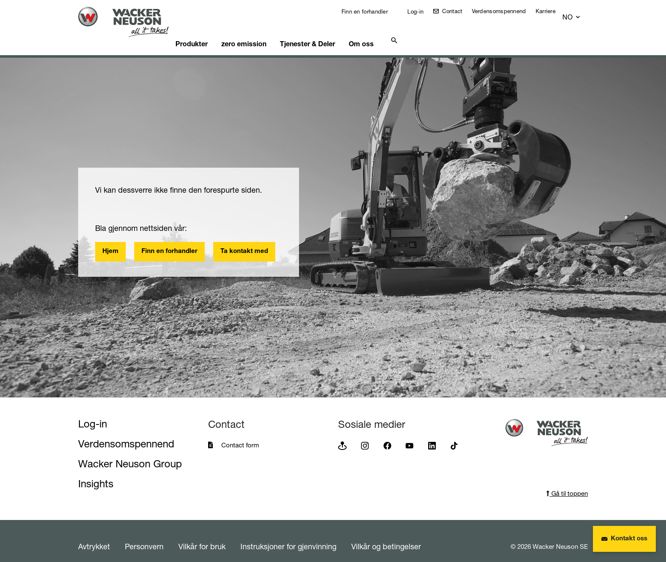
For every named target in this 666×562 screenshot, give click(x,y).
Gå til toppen (567, 483)
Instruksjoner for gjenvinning (288, 535)
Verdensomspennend (505, 11)
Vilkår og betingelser (386, 535)
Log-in (421, 11)
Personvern (144, 535)
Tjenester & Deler (331, 32)
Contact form (240, 434)
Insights (95, 473)
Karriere (552, 11)
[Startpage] (130, 22)
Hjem (110, 241)
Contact (457, 11)
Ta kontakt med (244, 241)
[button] (579, 13)
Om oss (389, 32)
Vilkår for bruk (202, 535)
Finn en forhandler (370, 11)
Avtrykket (94, 535)
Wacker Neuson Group (130, 453)
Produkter (206, 32)
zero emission (263, 32)
